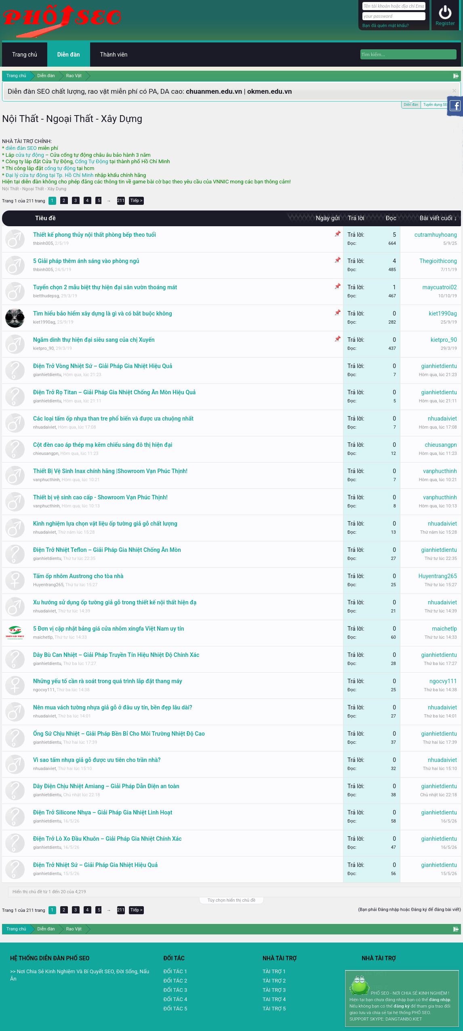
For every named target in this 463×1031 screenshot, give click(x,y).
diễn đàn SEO (21, 148)
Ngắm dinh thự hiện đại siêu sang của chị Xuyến (94, 340)
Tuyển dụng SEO (436, 105)
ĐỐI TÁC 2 (175, 981)
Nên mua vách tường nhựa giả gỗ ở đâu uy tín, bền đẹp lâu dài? (112, 707)
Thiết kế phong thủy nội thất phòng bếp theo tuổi (94, 234)
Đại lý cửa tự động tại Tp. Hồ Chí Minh (50, 175)
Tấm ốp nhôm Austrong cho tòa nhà (78, 576)
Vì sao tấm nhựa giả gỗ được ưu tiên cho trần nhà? (96, 760)
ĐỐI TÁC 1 (175, 971)
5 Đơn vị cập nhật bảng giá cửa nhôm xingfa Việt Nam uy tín (108, 628)
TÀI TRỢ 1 (274, 971)
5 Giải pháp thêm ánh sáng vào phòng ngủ (86, 261)
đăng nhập (439, 999)
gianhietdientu (47, 374)
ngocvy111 (44, 689)
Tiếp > (136, 200)
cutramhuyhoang (436, 234)
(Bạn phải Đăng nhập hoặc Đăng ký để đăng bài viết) (409, 909)
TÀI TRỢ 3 (274, 990)
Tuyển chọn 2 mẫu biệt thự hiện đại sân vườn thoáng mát (105, 287)
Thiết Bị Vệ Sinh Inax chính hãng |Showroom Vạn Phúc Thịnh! (110, 471)
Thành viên (114, 54)
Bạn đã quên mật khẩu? (385, 25)
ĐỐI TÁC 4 (175, 999)
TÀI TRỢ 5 (274, 1009)
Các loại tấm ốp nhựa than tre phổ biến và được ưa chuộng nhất (113, 418)
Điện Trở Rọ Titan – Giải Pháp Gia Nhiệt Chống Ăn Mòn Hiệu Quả (114, 392)
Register (445, 23)
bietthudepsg (46, 296)
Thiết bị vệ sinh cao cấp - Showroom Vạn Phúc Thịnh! (100, 497)
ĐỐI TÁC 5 (175, 1009)
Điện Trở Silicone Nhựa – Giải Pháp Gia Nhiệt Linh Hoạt (102, 812)
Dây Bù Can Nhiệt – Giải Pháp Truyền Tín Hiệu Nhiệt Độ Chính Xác (116, 655)
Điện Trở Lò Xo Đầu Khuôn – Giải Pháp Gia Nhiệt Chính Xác (107, 838)
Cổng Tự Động (91, 161)
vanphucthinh (46, 479)
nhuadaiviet (44, 427)
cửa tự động (29, 155)
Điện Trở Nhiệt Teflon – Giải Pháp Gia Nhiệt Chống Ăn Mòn (107, 550)
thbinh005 (43, 243)
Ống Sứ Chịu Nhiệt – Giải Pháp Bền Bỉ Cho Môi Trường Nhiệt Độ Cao (119, 733)
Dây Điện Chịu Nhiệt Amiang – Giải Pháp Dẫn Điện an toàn (106, 786)
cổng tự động (60, 168)
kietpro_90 (43, 348)
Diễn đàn (411, 104)
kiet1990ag (44, 322)
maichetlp (43, 637)
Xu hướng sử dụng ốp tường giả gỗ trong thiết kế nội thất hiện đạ (114, 602)
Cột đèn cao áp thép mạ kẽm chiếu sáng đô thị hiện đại (102, 445)
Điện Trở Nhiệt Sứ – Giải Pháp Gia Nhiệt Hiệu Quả (95, 865)
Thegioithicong (438, 261)
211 (121, 200)
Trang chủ (24, 54)
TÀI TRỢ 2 (274, 981)
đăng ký (401, 1006)
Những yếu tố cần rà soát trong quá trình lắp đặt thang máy (107, 681)
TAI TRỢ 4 (274, 999)
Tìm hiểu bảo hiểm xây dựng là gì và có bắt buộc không (102, 313)
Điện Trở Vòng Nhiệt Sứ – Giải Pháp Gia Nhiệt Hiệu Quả (102, 366)
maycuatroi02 (440, 287)
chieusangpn (46, 453)
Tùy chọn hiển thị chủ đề (231, 900)
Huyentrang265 (48, 584)
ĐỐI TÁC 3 (175, 990)
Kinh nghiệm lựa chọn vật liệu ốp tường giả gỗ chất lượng (105, 523)
